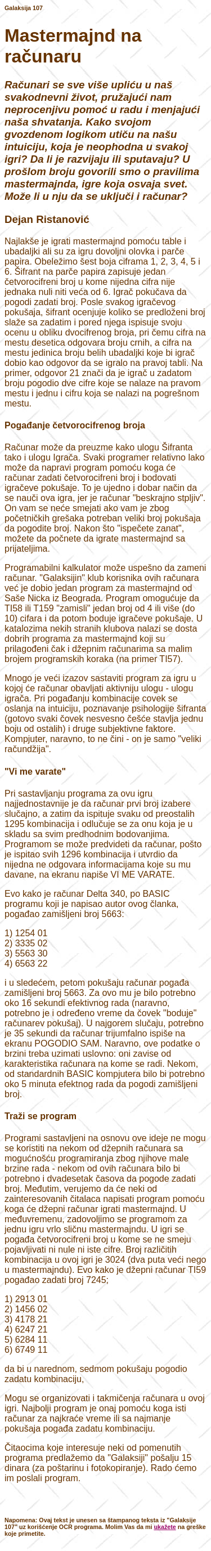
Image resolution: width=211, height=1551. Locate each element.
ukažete (165, 1526)
